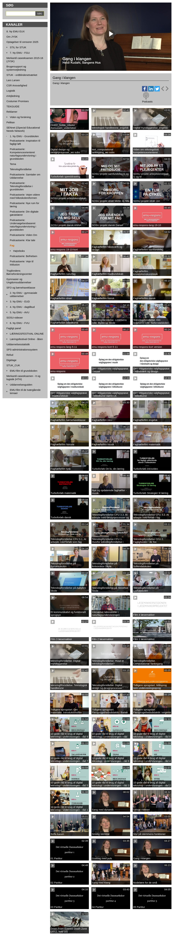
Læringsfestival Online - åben (26, 339)
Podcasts (147, 101)
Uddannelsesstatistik (18, 344)
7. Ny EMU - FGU (20, 52)
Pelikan (10, 122)
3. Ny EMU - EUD (20, 301)
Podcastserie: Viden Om (23, 234)
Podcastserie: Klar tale (22, 240)
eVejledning (13, 95)
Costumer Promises (17, 101)
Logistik (10, 90)
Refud (9, 354)
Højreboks (19, 250)
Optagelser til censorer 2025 (22, 41)
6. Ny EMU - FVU (19, 323)
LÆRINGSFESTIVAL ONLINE (27, 333)
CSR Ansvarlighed (16, 85)
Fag (12, 245)
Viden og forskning (20, 117)
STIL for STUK (18, 47)
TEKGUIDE (12, 106)
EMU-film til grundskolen (23, 370)
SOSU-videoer (14, 317)
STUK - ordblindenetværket (21, 74)
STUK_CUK (13, 365)
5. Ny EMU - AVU (19, 312)
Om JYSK (12, 36)
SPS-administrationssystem (21, 349)
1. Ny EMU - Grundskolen (24, 136)
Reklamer (11, 111)
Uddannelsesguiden (21, 384)
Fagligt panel (13, 328)
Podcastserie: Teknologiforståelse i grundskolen (21, 186)
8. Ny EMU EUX (15, 31)
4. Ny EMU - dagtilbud (22, 306)
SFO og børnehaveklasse (20, 287)
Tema (13, 164)
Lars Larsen (13, 80)
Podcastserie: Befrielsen (23, 256)
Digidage (11, 360)
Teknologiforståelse (20, 169)
